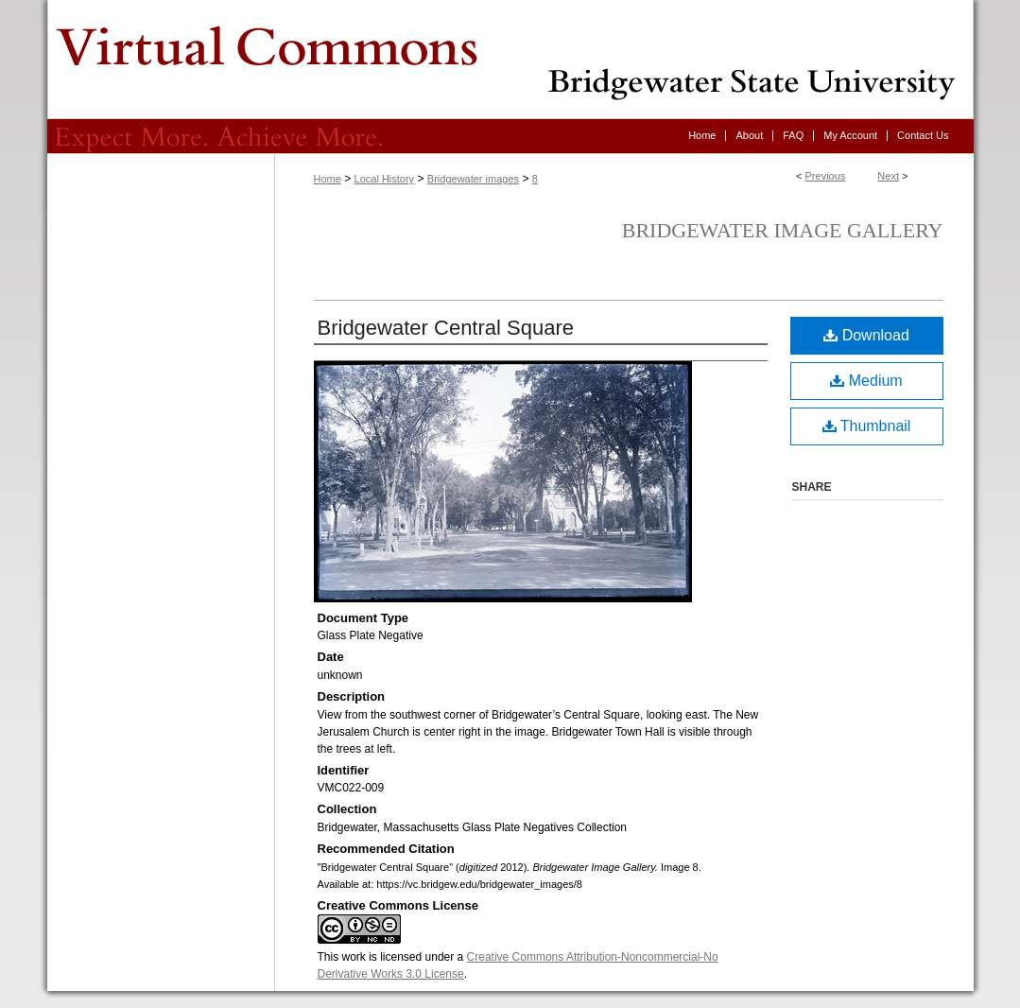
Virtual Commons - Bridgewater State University (510, 59)
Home (327, 178)
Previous (825, 176)
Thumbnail (866, 426)
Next (888, 176)
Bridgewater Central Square (446, 327)
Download (866, 335)
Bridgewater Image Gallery (782, 230)
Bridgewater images (473, 178)
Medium (866, 381)
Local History (384, 178)
